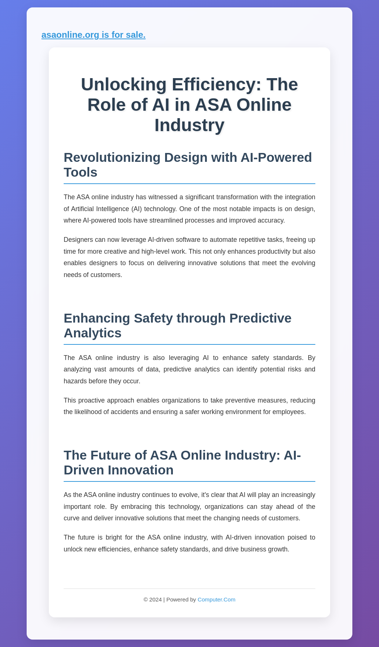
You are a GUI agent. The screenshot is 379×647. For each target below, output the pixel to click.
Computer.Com (216, 599)
